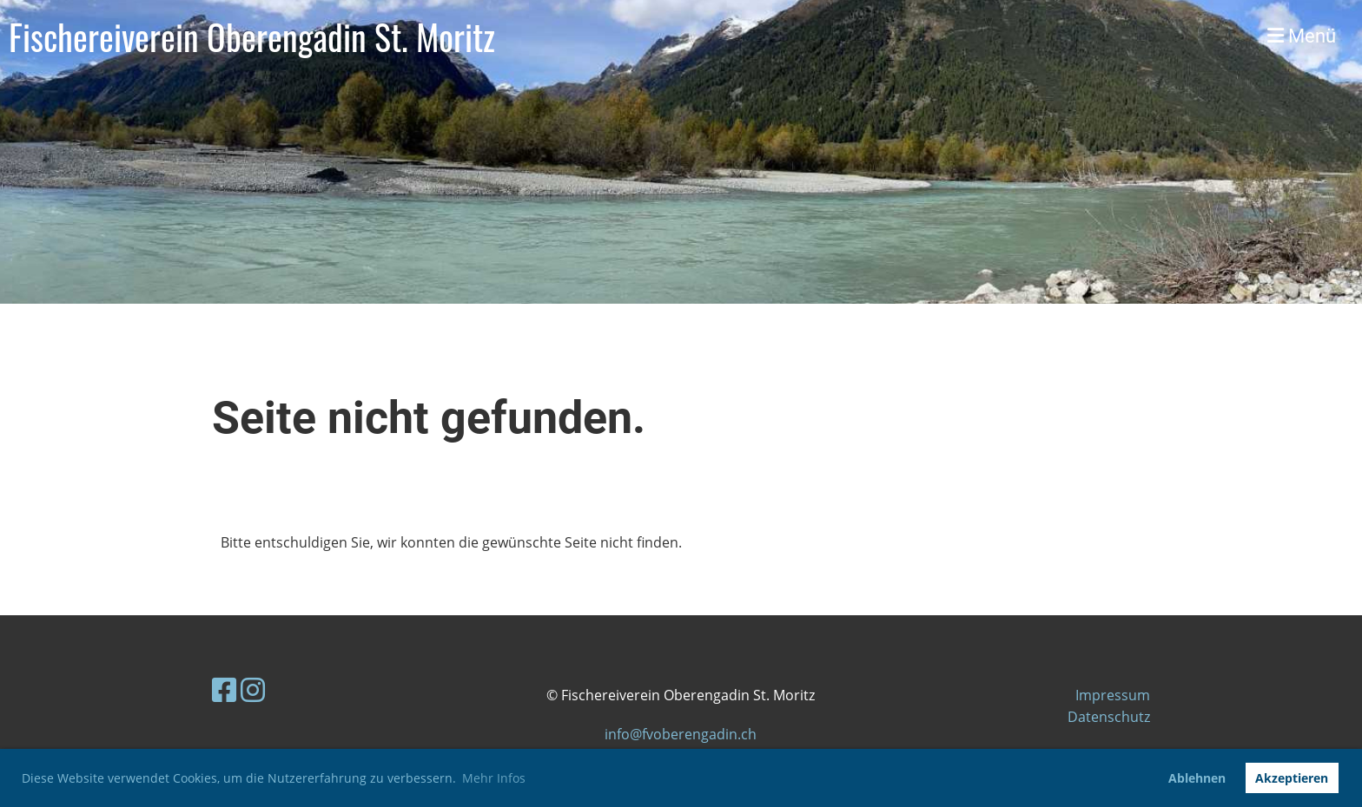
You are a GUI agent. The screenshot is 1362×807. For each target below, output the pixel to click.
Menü (1301, 36)
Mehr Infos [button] (494, 778)
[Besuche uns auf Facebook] (224, 689)
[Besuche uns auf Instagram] (253, 689)
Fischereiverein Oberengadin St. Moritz (252, 36)
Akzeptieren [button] (1291, 778)
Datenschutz (1109, 716)
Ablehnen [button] (1197, 778)
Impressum (1112, 695)
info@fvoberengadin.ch (681, 734)
